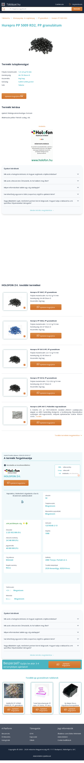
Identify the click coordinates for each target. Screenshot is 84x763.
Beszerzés (6, 733)
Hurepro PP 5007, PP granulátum (43, 292)
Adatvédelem (63, 737)
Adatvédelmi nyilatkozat (42, 756)
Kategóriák (6, 740)
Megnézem (50, 506)
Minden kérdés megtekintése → (42, 210)
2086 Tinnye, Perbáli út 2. (56, 560)
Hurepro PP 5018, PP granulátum (43, 378)
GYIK (31, 733)
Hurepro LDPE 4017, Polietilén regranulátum (48, 406)
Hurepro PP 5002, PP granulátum (43, 321)
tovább (38, 416)
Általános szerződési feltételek (69, 733)
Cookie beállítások (64, 740)
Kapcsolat (33, 737)
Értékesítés (6, 737)
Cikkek (32, 740)
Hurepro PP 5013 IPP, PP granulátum (45, 349)
